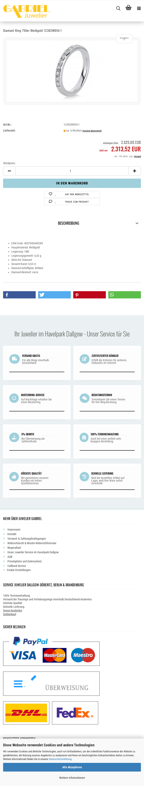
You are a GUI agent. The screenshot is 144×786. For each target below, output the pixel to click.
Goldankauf (9, 614)
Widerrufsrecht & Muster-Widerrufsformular (31, 543)
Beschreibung (68, 223)
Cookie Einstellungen (19, 570)
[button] (19, 294)
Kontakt (11, 534)
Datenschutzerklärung (60, 759)
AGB (9, 556)
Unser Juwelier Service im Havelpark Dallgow (33, 552)
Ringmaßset (14, 547)
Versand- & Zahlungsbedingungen (26, 538)
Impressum (13, 529)
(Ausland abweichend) (92, 130)
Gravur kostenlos (12, 610)
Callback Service (16, 566)
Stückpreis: (9, 163)
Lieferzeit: (9, 130)
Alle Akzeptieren (72, 767)
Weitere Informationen (72, 777)
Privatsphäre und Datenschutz (24, 561)
